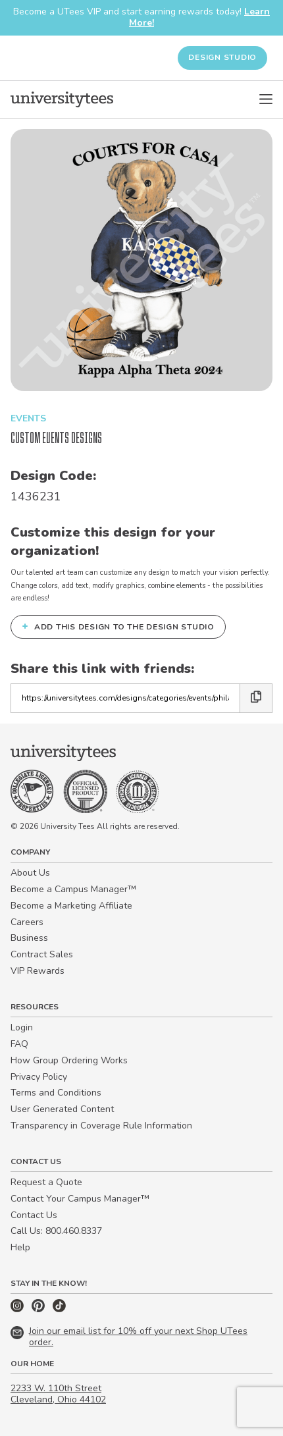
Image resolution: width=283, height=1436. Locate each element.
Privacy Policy (39, 1077)
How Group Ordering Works (69, 1060)
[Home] (62, 99)
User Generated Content (62, 1109)
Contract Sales (42, 954)
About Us (30, 872)
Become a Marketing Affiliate (71, 905)
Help (20, 1247)
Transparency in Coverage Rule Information (101, 1125)
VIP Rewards (37, 971)
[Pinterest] (39, 1309)
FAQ (19, 1044)
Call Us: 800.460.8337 (56, 1231)
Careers (27, 922)
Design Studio (222, 57)
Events (28, 418)
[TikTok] (59, 1309)
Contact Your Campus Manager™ (80, 1198)
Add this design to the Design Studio (118, 626)
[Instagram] (18, 1309)
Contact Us (34, 1215)
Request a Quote (46, 1182)
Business (29, 938)
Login (22, 1027)
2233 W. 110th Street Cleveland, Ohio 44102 (58, 1394)
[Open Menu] (265, 99)
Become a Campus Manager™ (73, 889)
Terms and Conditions (56, 1092)
